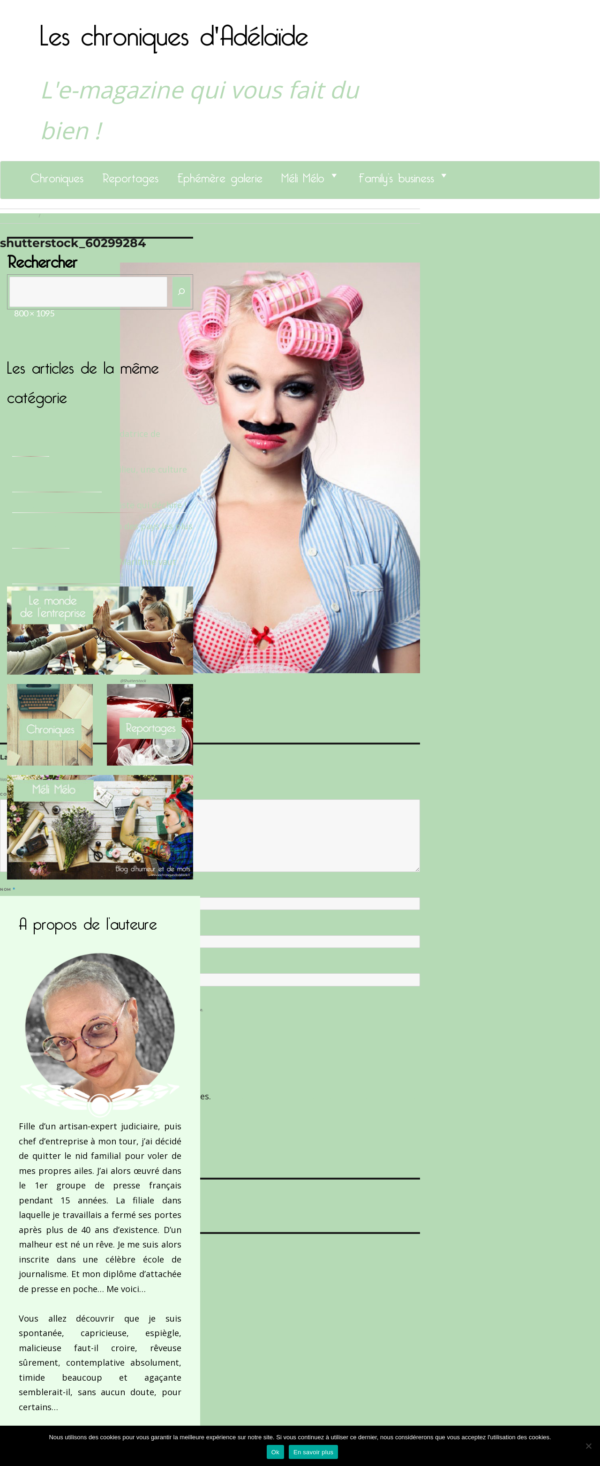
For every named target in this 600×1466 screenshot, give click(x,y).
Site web (10, 965)
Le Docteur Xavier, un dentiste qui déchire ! (99, 505)
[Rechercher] (181, 292)
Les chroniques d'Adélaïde (174, 29)
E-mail (10, 927)
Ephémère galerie (219, 175)
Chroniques (56, 175)
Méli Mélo (302, 175)
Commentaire (19, 794)
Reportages (130, 175)
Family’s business (396, 175)
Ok (275, 1452)
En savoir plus (313, 1452)
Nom (7, 889)
